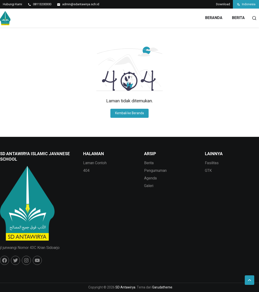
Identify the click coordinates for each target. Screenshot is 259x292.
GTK (208, 170)
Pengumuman (155, 170)
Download (223, 4)
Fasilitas (212, 163)
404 (86, 170)
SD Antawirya (125, 287)
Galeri (148, 186)
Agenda (150, 178)
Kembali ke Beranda (129, 113)
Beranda (213, 18)
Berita (238, 18)
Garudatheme (162, 287)
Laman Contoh (95, 163)
